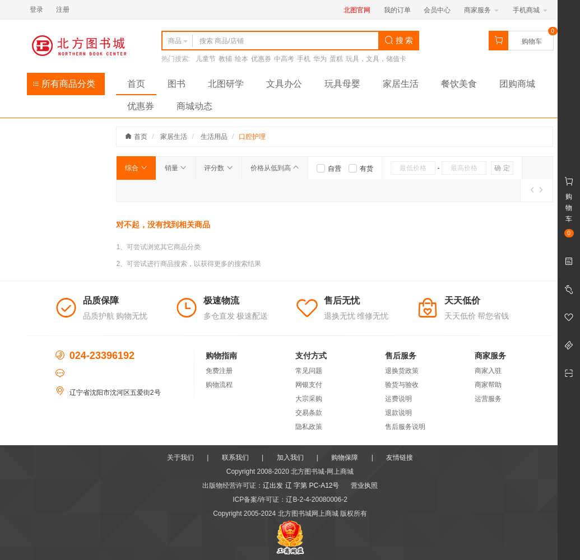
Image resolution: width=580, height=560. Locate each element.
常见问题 (308, 371)
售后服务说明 (405, 427)
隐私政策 (308, 427)
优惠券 (261, 59)
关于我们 (180, 457)
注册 (62, 9)
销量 (176, 168)
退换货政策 (402, 371)
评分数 (218, 168)
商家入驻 (488, 371)
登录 (36, 9)
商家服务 (481, 10)
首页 (136, 83)
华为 (320, 59)
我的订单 (397, 10)
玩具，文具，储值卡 (376, 59)
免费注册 (219, 371)
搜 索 (399, 40)
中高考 (284, 59)
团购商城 (517, 83)
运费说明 (398, 399)
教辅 (225, 59)
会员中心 (437, 10)
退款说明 (398, 413)
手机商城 (530, 10)
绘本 (241, 59)
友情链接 (399, 457)
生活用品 (214, 137)
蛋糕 (336, 59)
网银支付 (308, 385)
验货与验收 (402, 385)
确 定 (501, 168)
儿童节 (206, 59)
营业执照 (364, 485)
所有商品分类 (64, 83)
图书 (176, 83)
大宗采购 (308, 399)
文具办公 (284, 83)
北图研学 (226, 83)
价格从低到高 (274, 168)
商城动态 (194, 106)
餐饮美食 (459, 83)
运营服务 (488, 399)
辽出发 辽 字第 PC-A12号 (301, 485)
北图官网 (357, 10)
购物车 (532, 41)
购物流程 (219, 385)
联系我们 (235, 457)
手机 (303, 59)
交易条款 (308, 413)
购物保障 (344, 457)
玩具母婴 (342, 83)
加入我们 (290, 457)
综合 (136, 168)
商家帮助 (488, 385)
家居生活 (401, 83)
